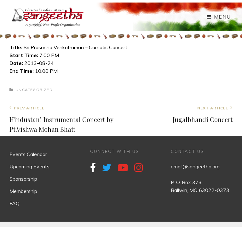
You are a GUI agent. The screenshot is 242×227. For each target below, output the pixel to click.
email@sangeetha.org (195, 166)
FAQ (14, 203)
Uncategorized (34, 89)
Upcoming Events (29, 166)
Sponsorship (23, 179)
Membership (23, 191)
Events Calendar (28, 154)
